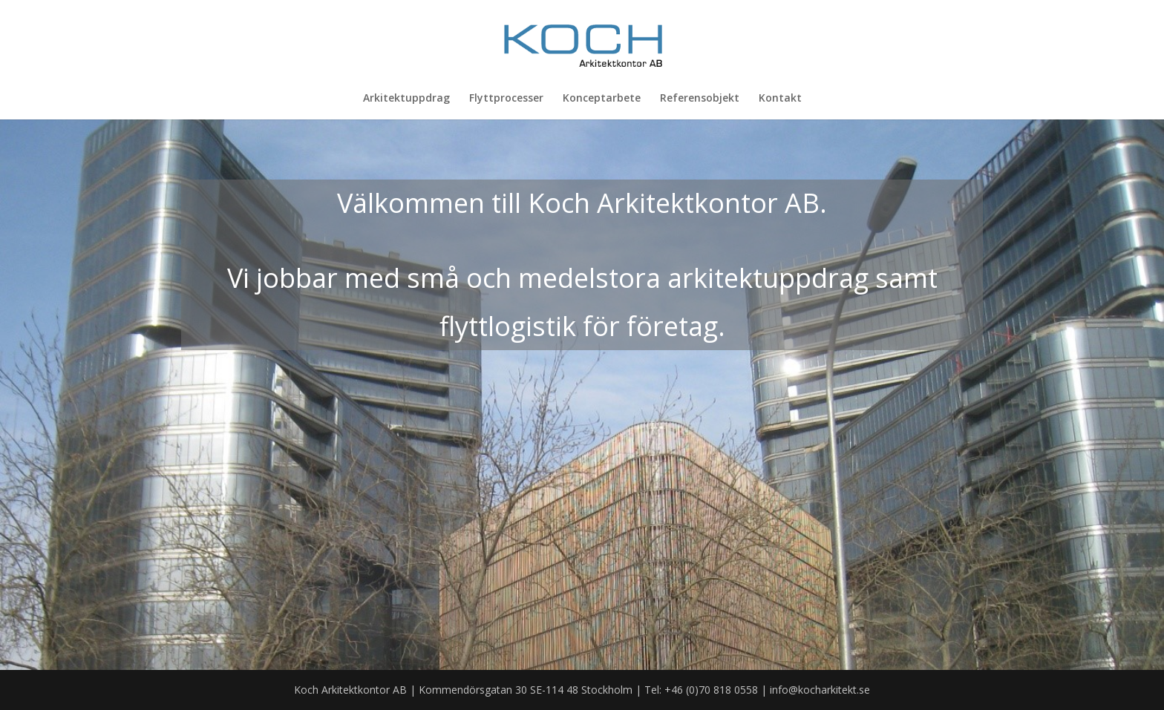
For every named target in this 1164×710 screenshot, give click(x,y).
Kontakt (780, 99)
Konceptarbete (602, 99)
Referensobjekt (699, 99)
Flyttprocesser (506, 99)
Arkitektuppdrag (406, 99)
